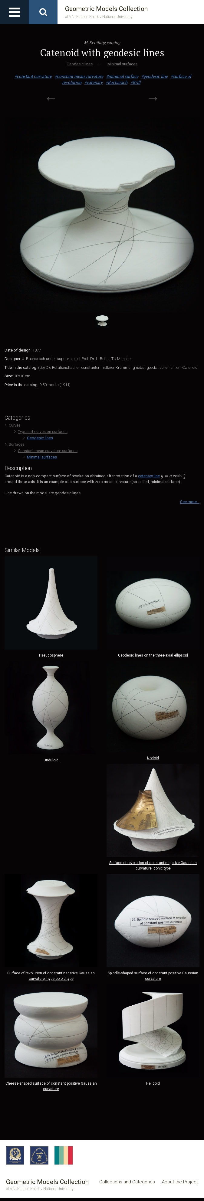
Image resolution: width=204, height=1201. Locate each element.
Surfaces (15, 444)
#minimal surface (122, 76)
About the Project (180, 1182)
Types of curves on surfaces (40, 431)
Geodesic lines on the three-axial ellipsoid (153, 655)
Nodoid (153, 758)
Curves (13, 425)
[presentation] (173, 476)
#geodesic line (154, 76)
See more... (189, 501)
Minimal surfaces (122, 64)
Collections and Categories (127, 1182)
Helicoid (153, 1083)
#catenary (93, 82)
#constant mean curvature (79, 76)
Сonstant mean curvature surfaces (45, 450)
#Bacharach (116, 82)
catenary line (149, 476)
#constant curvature (33, 76)
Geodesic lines (80, 64)
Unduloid (51, 760)
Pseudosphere (51, 655)
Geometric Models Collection (106, 12)
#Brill (135, 82)
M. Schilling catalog (102, 42)
